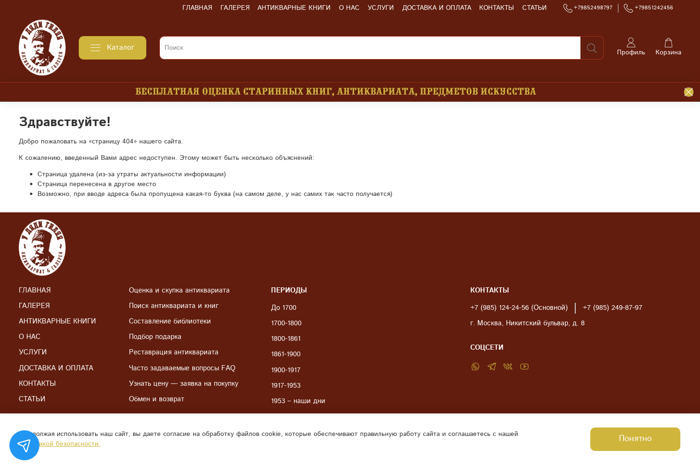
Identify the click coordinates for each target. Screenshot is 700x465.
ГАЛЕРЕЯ (234, 8)
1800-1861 (286, 339)
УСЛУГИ (381, 8)
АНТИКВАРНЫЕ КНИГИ (294, 8)
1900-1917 (286, 370)
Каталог (112, 47)
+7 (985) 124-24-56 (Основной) (519, 308)
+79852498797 (588, 8)
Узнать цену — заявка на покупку (183, 384)
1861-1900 (286, 354)
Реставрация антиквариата (173, 352)
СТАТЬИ (534, 8)
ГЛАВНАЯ (197, 8)
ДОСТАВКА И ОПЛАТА (436, 8)
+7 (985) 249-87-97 (612, 308)
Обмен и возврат (156, 399)
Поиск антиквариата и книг (173, 306)
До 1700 (283, 308)
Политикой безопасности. (60, 444)
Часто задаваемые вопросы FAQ (182, 368)
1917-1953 (286, 386)
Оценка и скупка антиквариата (179, 290)
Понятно (635, 439)
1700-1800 (286, 323)
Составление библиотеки (170, 321)
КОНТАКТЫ (496, 8)
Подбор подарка (155, 337)
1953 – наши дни (298, 401)
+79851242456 (648, 8)
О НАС (349, 8)
